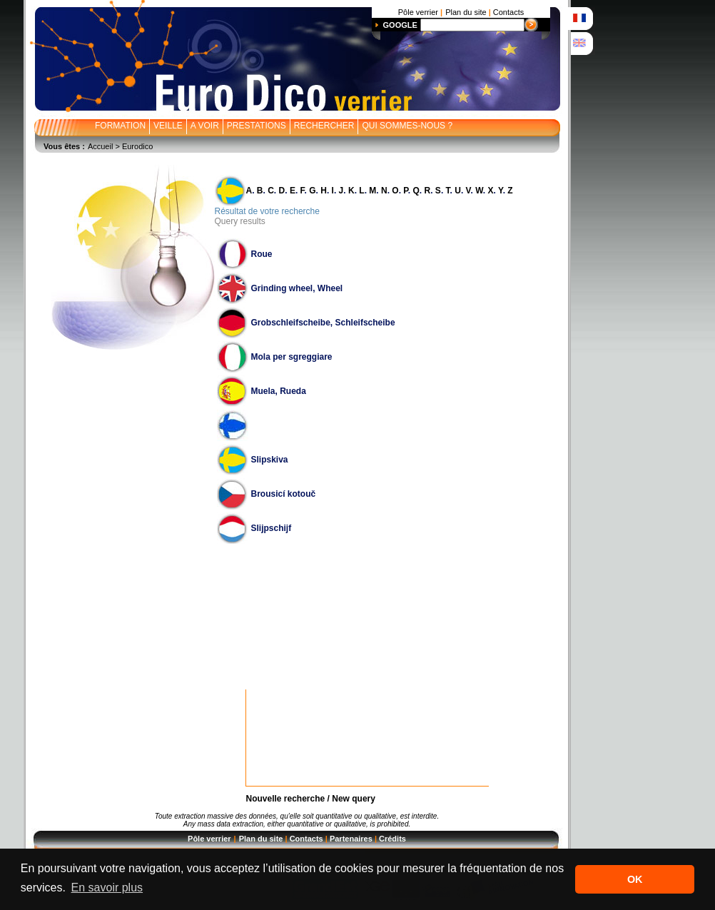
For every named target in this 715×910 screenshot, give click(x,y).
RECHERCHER (324, 126)
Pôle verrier (209, 838)
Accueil (100, 146)
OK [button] (635, 879)
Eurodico (137, 146)
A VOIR (205, 126)
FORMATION (120, 126)
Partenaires (351, 838)
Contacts (306, 838)
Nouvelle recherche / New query (310, 799)
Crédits (392, 838)
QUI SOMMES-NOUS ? (407, 126)
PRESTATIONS (256, 126)
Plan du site (261, 838)
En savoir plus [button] (107, 887)
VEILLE (168, 126)
